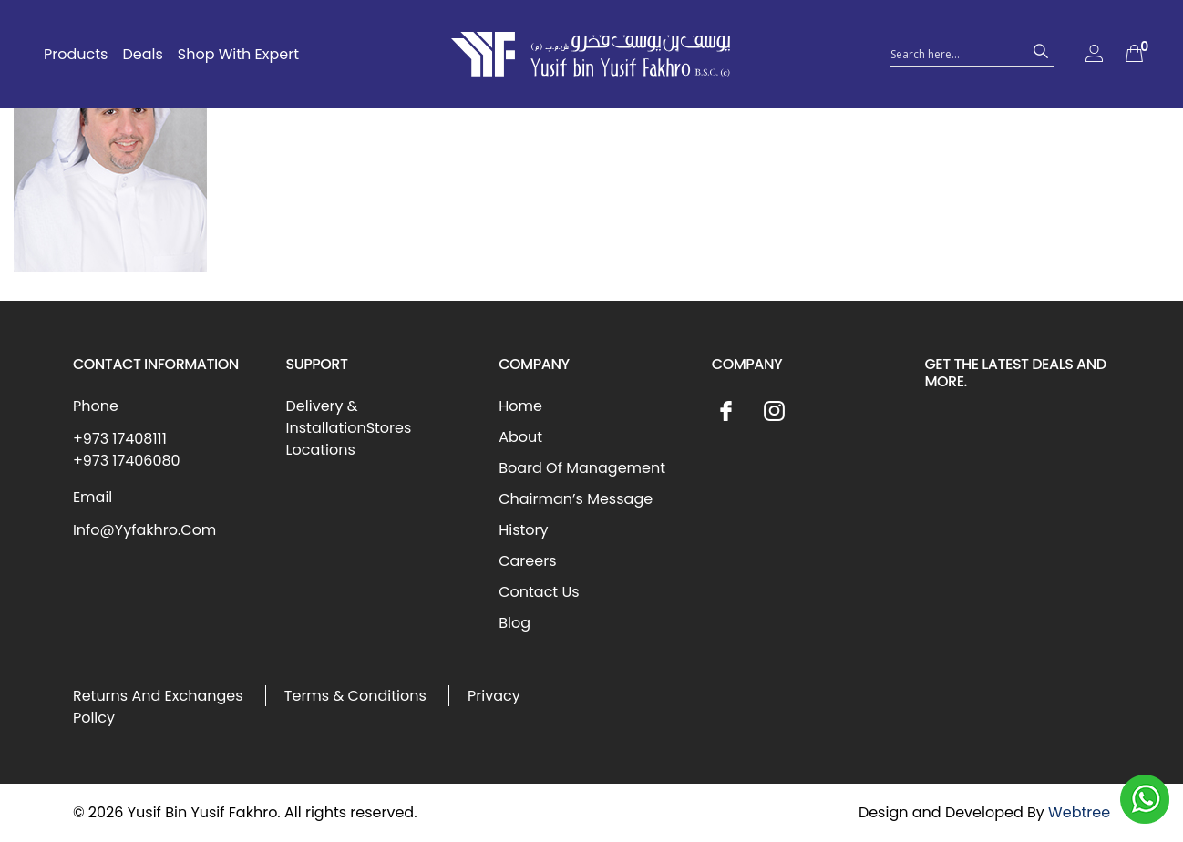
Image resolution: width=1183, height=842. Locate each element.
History (523, 529)
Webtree (1079, 812)
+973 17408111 (120, 438)
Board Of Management (582, 467)
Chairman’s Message (576, 498)
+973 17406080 (126, 460)
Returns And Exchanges (158, 695)
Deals (142, 54)
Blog (514, 622)
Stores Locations (349, 438)
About (520, 436)
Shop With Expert (238, 54)
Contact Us (539, 591)
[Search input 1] (955, 53)
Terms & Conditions (355, 695)
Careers (527, 560)
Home (520, 405)
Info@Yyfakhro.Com (144, 529)
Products (76, 54)
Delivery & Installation (326, 416)
